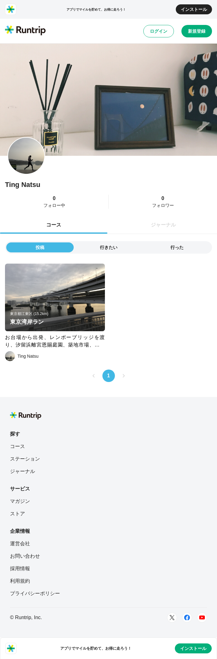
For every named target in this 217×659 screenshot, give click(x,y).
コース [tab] (53, 224)
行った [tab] (177, 247)
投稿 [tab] (40, 247)
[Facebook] (187, 618)
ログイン (158, 31)
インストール (194, 9)
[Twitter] (172, 618)
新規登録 (196, 31)
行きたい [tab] (108, 247)
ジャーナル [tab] (163, 224)
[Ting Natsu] (21, 356)
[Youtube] (202, 618)
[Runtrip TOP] (25, 31)
